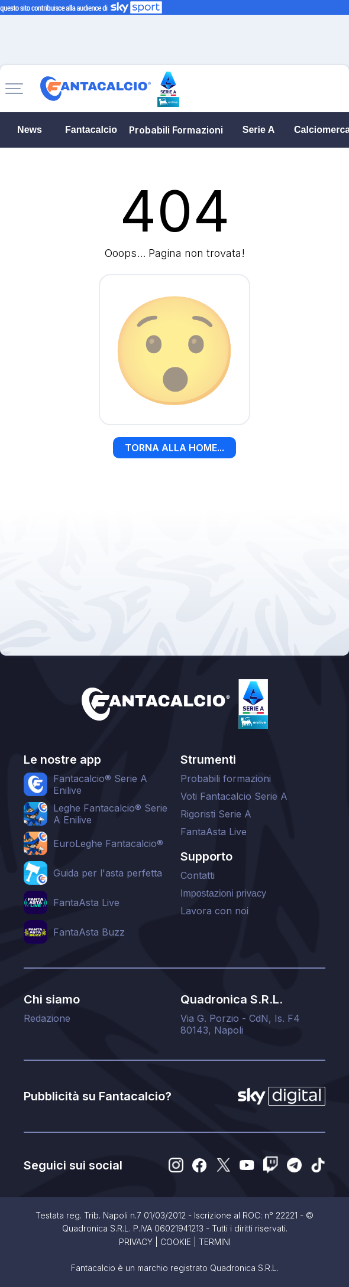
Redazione (47, 1018)
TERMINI (215, 1242)
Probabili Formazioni (176, 130)
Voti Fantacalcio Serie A (233, 796)
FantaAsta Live (213, 832)
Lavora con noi (214, 911)
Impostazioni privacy (223, 893)
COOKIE (175, 1242)
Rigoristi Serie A (215, 814)
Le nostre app (62, 759)
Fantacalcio (91, 130)
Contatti (197, 875)
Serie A (259, 130)
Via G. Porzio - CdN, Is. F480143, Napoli (240, 1024)
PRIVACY (136, 1242)
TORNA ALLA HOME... (174, 448)
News (29, 130)
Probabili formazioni (225, 778)
